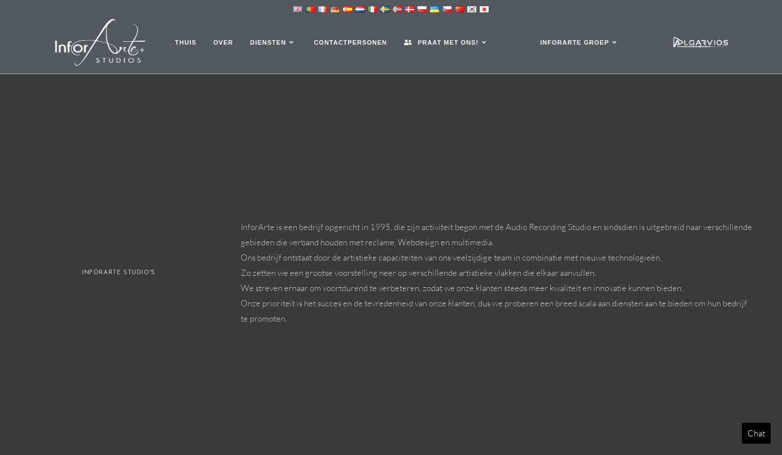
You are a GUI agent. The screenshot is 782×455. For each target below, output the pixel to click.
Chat (756, 433)
